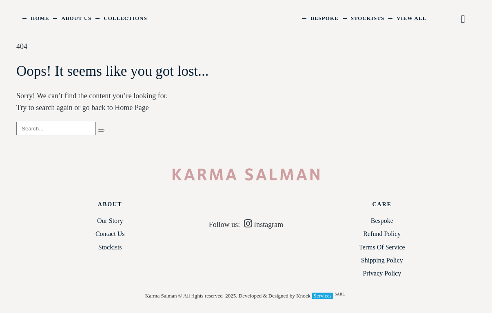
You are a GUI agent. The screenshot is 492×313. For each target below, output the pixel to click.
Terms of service (382, 247)
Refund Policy (382, 233)
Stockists (367, 18)
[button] (463, 19)
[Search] (101, 130)
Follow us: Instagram (246, 224)
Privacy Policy (382, 273)
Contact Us (110, 233)
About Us (76, 18)
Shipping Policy (382, 260)
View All (411, 18)
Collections (125, 18)
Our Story (110, 220)
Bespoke (324, 18)
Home (40, 18)
